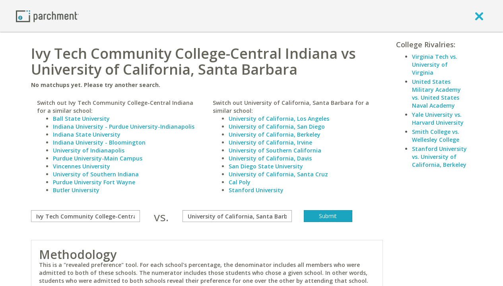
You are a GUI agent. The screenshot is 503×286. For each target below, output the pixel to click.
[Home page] (47, 15)
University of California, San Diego (277, 126)
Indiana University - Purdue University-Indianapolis (123, 126)
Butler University (76, 190)
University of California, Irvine (270, 142)
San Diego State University (266, 166)
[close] (479, 16)
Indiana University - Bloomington (99, 142)
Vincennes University (81, 166)
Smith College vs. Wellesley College (435, 135)
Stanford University (256, 190)
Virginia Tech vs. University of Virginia (434, 64)
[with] (237, 216)
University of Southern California (275, 150)
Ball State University (81, 118)
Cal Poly (240, 182)
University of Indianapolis (88, 150)
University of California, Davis (270, 158)
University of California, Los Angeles (279, 118)
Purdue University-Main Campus (97, 158)
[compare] (85, 216)
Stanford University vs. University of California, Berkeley (439, 156)
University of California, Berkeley (274, 134)
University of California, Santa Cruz (278, 174)
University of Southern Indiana (96, 174)
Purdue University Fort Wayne (94, 182)
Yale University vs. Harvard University (438, 118)
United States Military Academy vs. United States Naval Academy (436, 93)
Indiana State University (86, 134)
